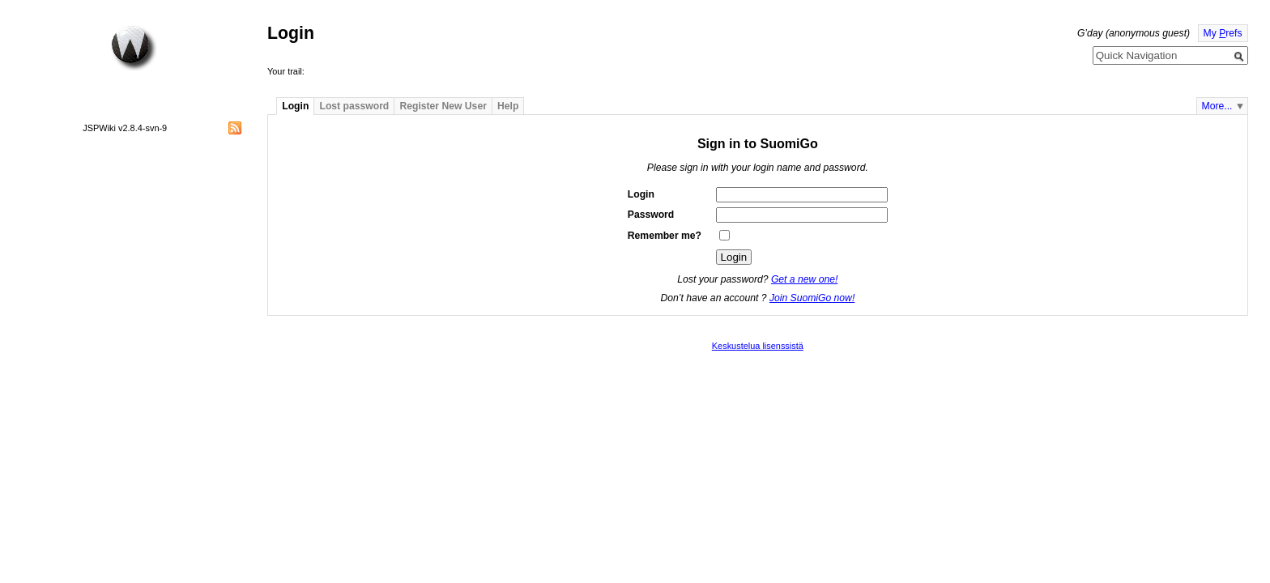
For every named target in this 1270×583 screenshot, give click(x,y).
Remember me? (664, 235)
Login (295, 106)
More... (1217, 106)
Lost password (355, 106)
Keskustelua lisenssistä (757, 346)
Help (507, 106)
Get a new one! (804, 279)
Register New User (442, 106)
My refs (1223, 33)
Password (651, 214)
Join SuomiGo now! (811, 298)
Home (134, 48)
